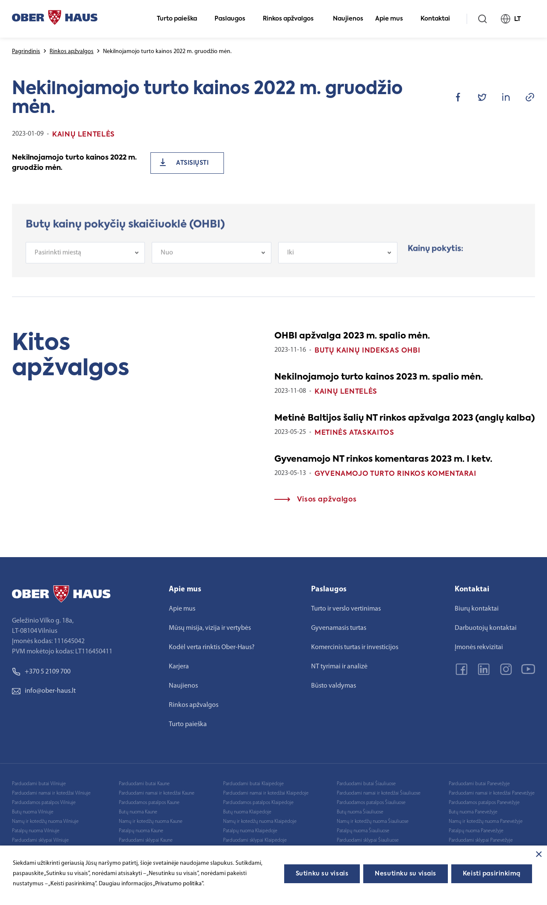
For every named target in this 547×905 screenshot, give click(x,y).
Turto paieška (180, 19)
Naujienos (348, 19)
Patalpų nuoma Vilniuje (35, 831)
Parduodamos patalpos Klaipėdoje (258, 802)
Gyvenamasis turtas (338, 628)
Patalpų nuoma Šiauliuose (363, 831)
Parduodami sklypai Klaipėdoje (255, 840)
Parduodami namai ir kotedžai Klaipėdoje (266, 793)
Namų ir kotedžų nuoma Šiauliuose (373, 821)
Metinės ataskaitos (354, 433)
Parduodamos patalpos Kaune (149, 802)
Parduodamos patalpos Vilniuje (44, 802)
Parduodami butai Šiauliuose (366, 783)
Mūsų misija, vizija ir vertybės (210, 628)
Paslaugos (234, 19)
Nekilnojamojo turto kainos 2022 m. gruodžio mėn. (74, 163)
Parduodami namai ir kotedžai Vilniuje (51, 793)
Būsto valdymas (333, 685)
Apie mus (392, 19)
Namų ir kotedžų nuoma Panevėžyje (486, 821)
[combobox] (85, 260)
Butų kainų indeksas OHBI (367, 350)
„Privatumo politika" (178, 884)
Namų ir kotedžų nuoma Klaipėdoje (260, 821)
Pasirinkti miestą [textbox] (58, 260)
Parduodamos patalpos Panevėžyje (484, 802)
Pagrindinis (26, 51)
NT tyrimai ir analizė (339, 666)
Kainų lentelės (346, 392)
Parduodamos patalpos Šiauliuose (371, 802)
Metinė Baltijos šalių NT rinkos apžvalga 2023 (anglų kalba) (404, 418)
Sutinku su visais (322, 874)
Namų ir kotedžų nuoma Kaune (150, 821)
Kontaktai (439, 19)
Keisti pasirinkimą (492, 874)
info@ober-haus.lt (44, 691)
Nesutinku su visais (405, 874)
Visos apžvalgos (315, 499)
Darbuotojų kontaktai (486, 628)
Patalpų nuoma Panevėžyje (476, 831)
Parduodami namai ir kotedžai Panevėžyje (492, 793)
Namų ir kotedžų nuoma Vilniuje (45, 821)
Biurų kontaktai (477, 608)
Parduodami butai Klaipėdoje (253, 783)
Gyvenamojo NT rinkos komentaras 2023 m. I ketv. (383, 459)
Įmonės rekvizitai (479, 647)
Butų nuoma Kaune (138, 812)
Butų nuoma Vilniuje (32, 812)
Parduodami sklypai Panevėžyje (481, 840)
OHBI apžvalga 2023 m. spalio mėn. (352, 336)
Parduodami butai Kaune (144, 783)
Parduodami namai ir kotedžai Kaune (156, 793)
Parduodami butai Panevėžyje (479, 783)
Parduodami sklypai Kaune (146, 840)
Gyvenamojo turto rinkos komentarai (395, 474)
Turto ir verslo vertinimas (346, 608)
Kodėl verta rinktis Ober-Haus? (212, 647)
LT (514, 19)
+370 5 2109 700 (41, 672)
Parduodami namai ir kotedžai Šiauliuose (379, 793)
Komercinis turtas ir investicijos (354, 647)
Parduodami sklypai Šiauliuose (368, 840)
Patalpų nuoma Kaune (141, 831)
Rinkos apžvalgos (292, 19)
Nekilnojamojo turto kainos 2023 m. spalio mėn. (378, 377)
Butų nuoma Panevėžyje (473, 812)
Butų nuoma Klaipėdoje (247, 812)
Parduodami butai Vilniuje (39, 783)
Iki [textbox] (290, 260)
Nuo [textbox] (167, 260)
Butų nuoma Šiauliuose (360, 812)
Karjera (179, 666)
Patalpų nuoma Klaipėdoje (250, 831)
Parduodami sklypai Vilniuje (40, 840)
